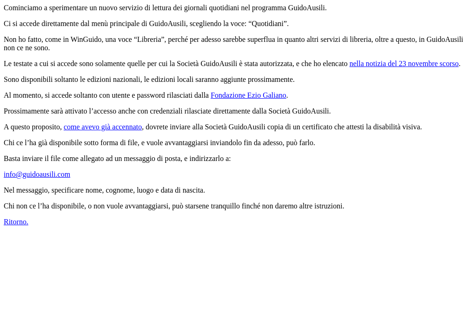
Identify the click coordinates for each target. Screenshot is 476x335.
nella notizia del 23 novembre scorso (404, 63)
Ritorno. (16, 222)
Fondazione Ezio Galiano (248, 95)
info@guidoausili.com (37, 174)
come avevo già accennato (103, 127)
